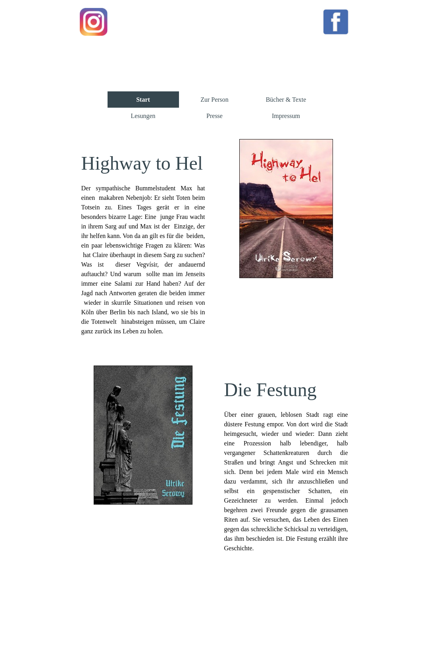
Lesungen (143, 115)
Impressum (286, 115)
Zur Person (214, 99)
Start (143, 99)
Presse (214, 115)
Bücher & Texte (286, 99)
